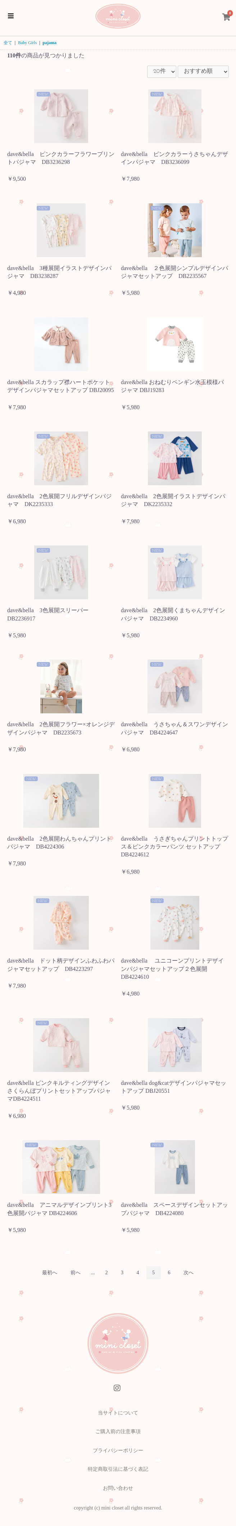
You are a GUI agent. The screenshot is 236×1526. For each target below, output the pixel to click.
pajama (49, 42)
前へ (76, 1272)
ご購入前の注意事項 (118, 1431)
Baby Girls (27, 42)
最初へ (49, 1272)
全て (8, 42)
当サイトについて (118, 1413)
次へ (188, 1272)
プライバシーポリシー (118, 1450)
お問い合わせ (118, 1488)
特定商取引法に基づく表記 (118, 1469)
